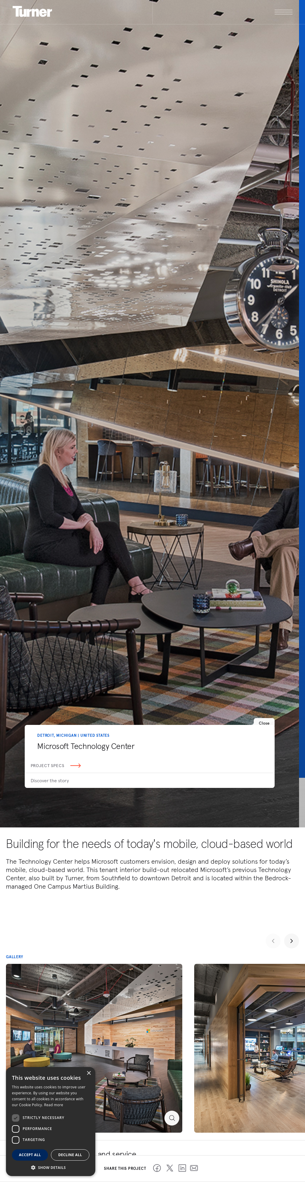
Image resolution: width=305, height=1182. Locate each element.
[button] (50, 1167)
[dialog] (50, 1121)
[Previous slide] (273, 941)
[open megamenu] (223, 12)
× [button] (88, 1073)
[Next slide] (291, 941)
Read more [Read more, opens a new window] (53, 1104)
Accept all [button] (30, 1154)
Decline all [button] (70, 1154)
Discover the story (50, 780)
